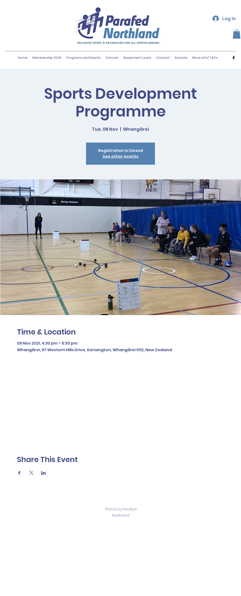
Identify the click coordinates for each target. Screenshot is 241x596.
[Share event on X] (31, 473)
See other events (120, 156)
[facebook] (233, 57)
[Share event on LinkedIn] (43, 473)
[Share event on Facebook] (19, 473)
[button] (237, 34)
